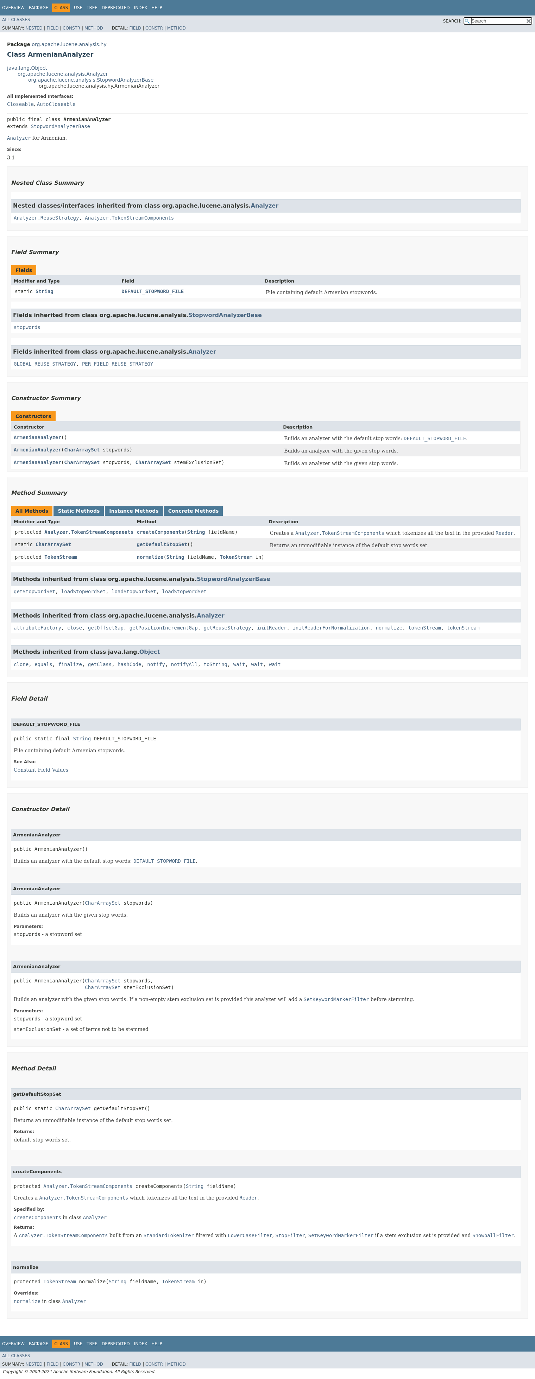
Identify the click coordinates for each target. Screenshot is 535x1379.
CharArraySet (82, 450)
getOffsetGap (106, 628)
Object (149, 652)
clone (21, 664)
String (45, 291)
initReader (272, 628)
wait (239, 664)
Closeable (20, 104)
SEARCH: (452, 21)
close (74, 628)
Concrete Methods (193, 511)
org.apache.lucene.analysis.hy (69, 44)
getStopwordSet (34, 591)
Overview (13, 7)
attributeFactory (37, 628)
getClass (100, 664)
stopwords (27, 327)
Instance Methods (133, 511)
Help (156, 7)
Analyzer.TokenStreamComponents (129, 218)
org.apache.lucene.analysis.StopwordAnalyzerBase (91, 80)
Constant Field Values (41, 770)
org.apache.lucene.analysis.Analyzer (63, 74)
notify (156, 664)
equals (43, 664)
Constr (71, 28)
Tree (92, 7)
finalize (70, 664)
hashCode (129, 664)
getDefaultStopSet (162, 544)
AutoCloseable (56, 104)
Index (140, 7)
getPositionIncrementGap (164, 628)
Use (78, 7)
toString (215, 664)
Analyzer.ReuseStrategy (46, 218)
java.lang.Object (27, 68)
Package (38, 7)
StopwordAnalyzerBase (60, 126)
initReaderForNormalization (331, 628)
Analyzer (265, 205)
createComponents (160, 532)
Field (52, 28)
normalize (150, 557)
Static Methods (79, 511)
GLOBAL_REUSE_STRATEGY (45, 364)
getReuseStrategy (227, 628)
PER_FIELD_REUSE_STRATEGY (117, 364)
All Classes (16, 19)
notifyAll (184, 664)
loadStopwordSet (83, 591)
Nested (33, 28)
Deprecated (116, 7)
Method (93, 28)
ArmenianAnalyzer (37, 437)
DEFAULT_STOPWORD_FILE (152, 291)
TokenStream (60, 557)
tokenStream (424, 628)
